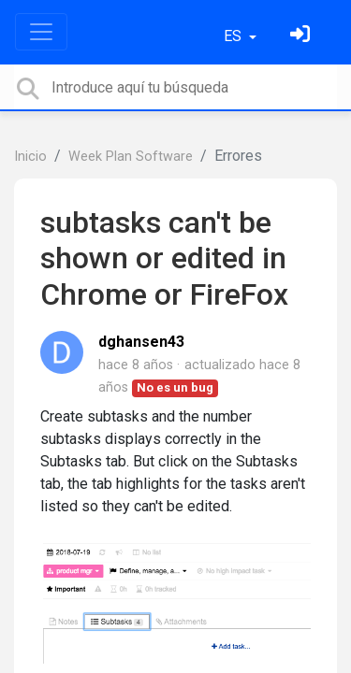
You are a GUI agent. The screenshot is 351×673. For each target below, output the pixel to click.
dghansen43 (141, 342)
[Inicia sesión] (302, 36)
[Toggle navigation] (41, 31)
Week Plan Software (130, 157)
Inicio (30, 157)
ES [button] (234, 36)
